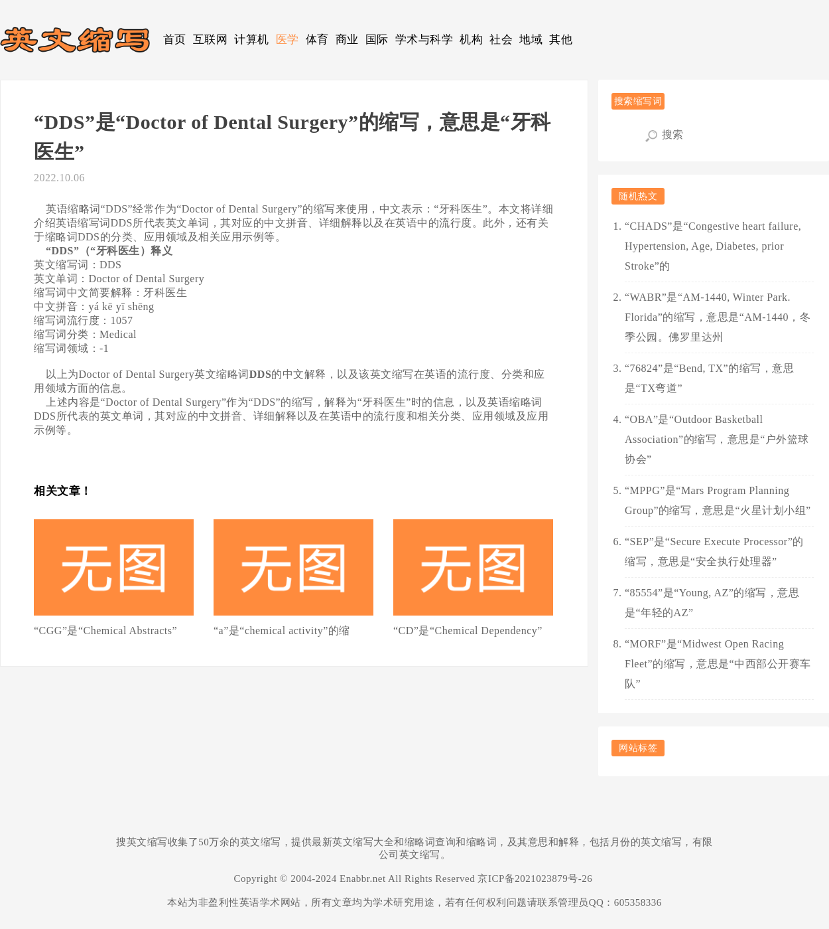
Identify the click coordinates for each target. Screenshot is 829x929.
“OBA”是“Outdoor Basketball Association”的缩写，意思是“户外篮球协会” (717, 439)
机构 (471, 39)
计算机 (251, 39)
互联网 (210, 39)
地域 (530, 39)
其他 (560, 39)
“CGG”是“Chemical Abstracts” (105, 630)
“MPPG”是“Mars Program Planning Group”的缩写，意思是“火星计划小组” (718, 500)
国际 (377, 39)
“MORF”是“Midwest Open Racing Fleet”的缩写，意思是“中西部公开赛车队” (718, 663)
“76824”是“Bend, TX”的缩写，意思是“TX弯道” (709, 378)
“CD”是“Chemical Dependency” (467, 630)
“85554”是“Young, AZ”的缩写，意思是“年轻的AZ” (712, 602)
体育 (317, 39)
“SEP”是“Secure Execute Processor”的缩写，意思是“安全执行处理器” (714, 551)
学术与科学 (424, 39)
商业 (347, 39)
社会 (501, 39)
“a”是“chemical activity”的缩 (282, 630)
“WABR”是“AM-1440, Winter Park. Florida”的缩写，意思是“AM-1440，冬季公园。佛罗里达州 (717, 317)
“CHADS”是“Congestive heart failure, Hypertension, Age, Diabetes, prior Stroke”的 (713, 246)
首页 (174, 39)
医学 (287, 39)
